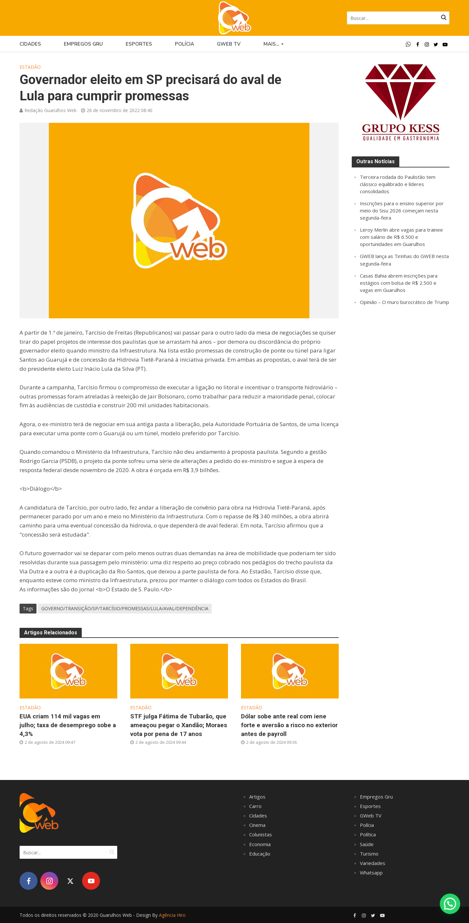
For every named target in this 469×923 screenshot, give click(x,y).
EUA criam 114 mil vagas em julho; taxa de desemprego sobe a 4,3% (68, 725)
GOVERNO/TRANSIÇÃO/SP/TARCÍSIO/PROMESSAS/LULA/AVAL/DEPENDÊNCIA (124, 608)
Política (368, 834)
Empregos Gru (83, 44)
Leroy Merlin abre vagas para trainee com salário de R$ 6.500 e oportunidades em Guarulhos (401, 236)
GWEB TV (229, 44)
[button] (450, 904)
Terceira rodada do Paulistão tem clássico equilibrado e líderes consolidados (397, 184)
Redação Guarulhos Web (50, 110)
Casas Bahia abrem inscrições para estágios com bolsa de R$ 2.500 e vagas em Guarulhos (398, 282)
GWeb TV (370, 815)
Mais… (271, 44)
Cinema (257, 825)
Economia (260, 844)
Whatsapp (371, 872)
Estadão (30, 67)
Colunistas (260, 834)
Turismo (369, 853)
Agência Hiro (172, 915)
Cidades (30, 44)
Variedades (372, 863)
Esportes (139, 44)
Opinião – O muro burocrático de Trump (404, 302)
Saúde (367, 844)
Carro (255, 806)
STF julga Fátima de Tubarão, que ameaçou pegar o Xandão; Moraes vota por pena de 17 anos (178, 725)
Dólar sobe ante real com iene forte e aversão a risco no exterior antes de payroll (289, 725)
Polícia (184, 44)
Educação (259, 853)
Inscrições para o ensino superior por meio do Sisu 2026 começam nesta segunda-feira (402, 210)
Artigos (257, 796)
